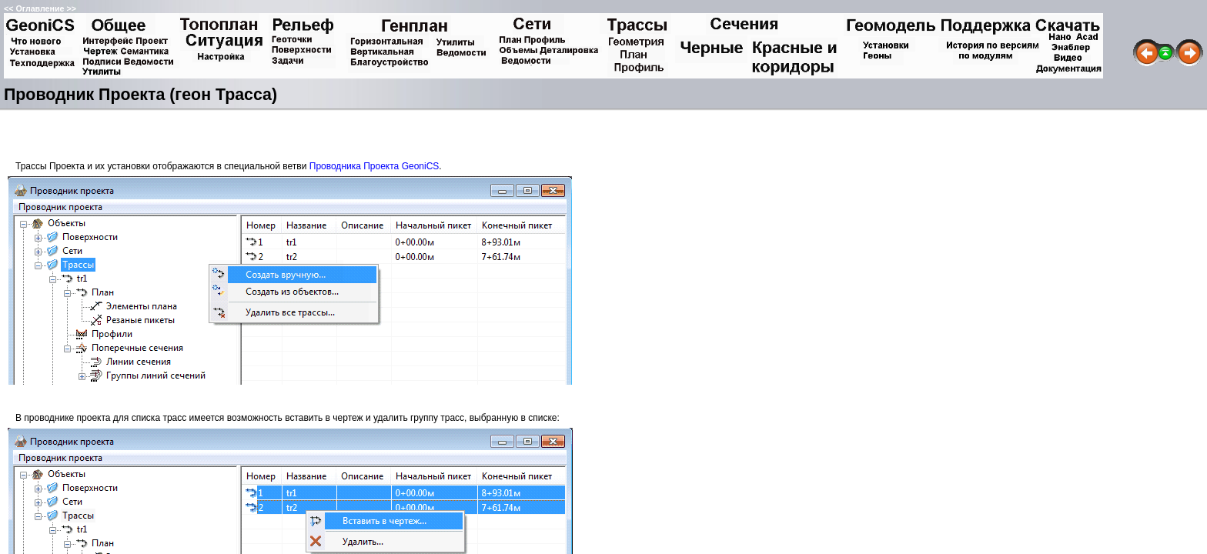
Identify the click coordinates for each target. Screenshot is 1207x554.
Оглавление (39, 8)
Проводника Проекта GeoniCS (374, 166)
